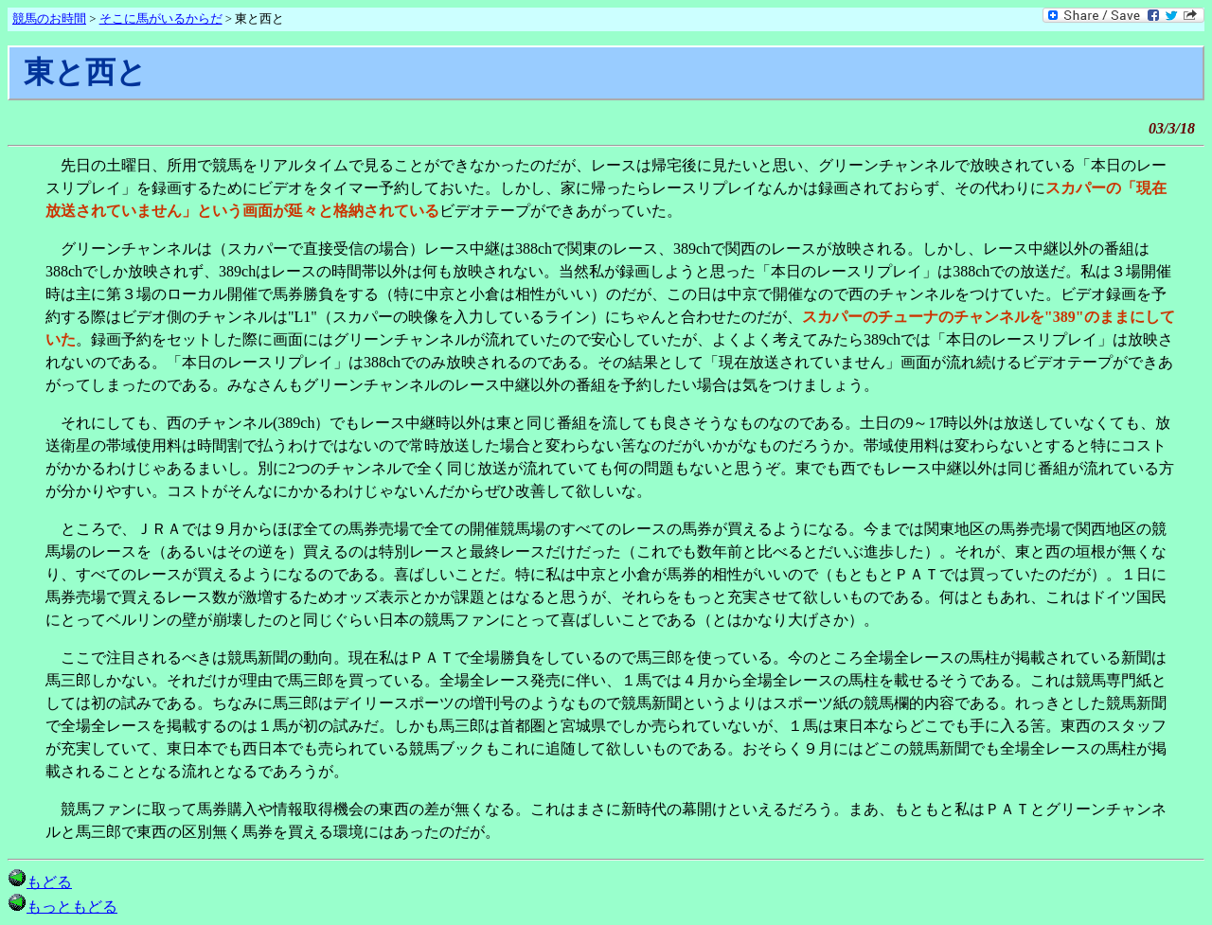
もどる (40, 882)
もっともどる (62, 906)
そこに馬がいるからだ (161, 19)
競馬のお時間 (49, 19)
